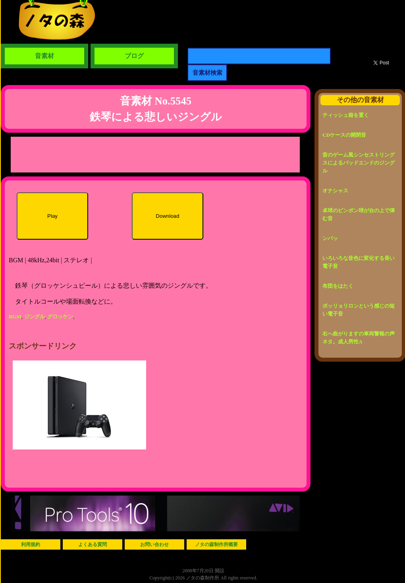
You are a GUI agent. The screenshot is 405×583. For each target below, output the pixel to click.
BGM (15, 317)
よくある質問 (92, 544)
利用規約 (30, 544)
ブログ (134, 55)
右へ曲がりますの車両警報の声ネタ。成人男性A (358, 338)
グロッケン (60, 317)
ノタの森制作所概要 (216, 544)
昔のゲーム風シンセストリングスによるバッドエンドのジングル (358, 163)
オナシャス (335, 191)
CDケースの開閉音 (344, 135)
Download (167, 216)
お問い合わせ (154, 544)
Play (52, 216)
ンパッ (330, 238)
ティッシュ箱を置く (345, 115)
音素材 (44, 55)
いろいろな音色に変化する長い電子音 (358, 262)
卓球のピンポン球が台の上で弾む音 (358, 214)
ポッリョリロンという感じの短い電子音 (358, 310)
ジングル (34, 317)
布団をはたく (337, 286)
